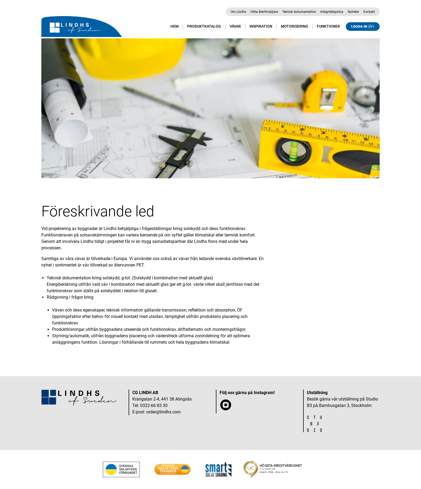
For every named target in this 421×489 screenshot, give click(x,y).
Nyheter (353, 12)
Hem (174, 26)
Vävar (235, 26)
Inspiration (260, 26)
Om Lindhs (238, 12)
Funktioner (328, 26)
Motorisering (294, 26)
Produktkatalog (204, 26)
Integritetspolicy (331, 12)
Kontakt (369, 12)
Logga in (362, 26)
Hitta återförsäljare (264, 12)
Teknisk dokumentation (299, 12)
